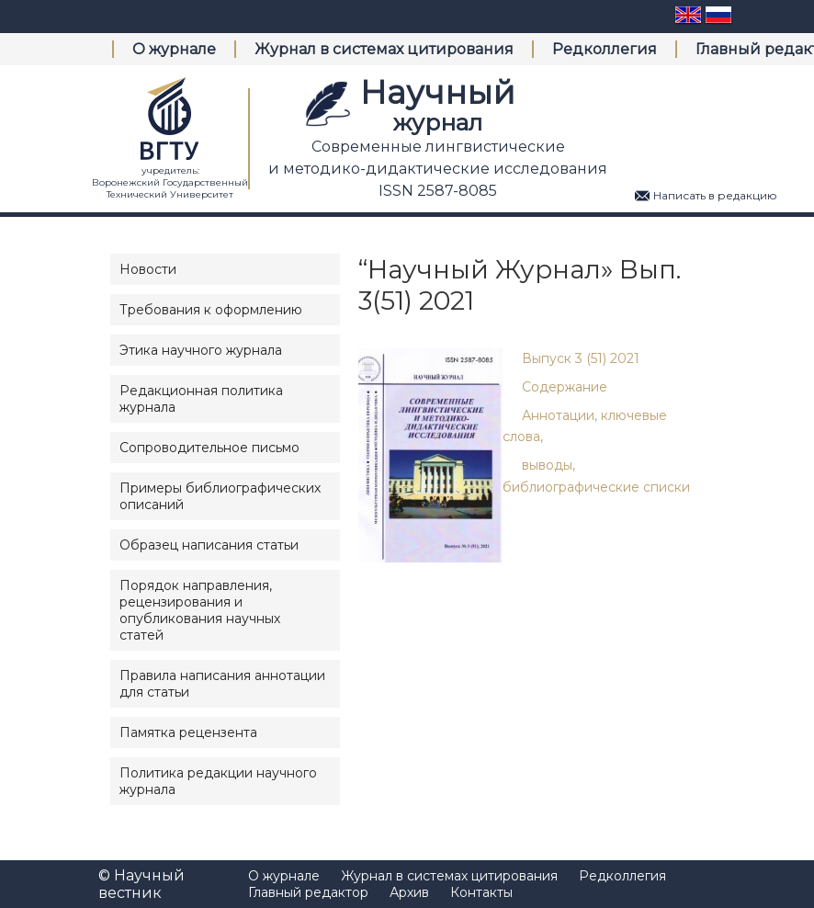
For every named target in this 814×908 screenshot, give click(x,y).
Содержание (564, 387)
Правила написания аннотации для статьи (222, 683)
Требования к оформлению (210, 309)
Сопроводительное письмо (209, 447)
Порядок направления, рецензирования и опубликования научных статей (199, 610)
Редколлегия (604, 49)
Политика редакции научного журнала (218, 781)
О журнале (174, 49)
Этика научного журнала (200, 350)
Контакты (481, 892)
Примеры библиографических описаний (220, 496)
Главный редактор (308, 892)
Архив (409, 892)
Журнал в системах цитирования (384, 49)
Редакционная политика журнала (201, 398)
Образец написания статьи (209, 545)
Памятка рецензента (188, 732)
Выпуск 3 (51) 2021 (580, 358)
